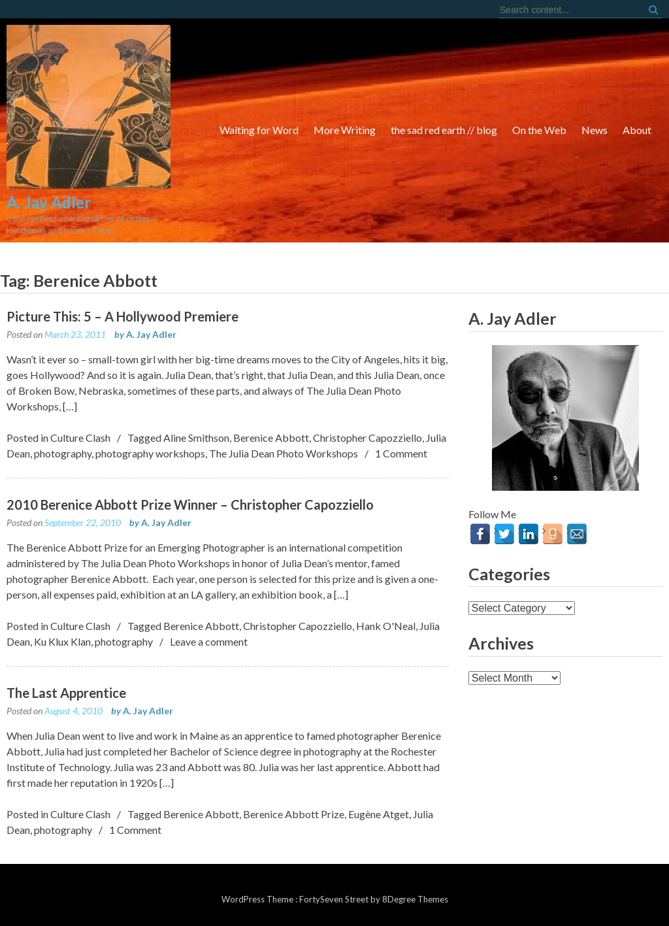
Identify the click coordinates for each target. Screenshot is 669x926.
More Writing (345, 130)
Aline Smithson (196, 437)
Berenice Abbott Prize (293, 814)
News (594, 130)
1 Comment (401, 453)
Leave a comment (209, 641)
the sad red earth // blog (444, 130)
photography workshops (150, 453)
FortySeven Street (334, 899)
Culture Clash (80, 437)
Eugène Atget (378, 814)
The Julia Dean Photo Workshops (283, 453)
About (637, 130)
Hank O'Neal (386, 626)
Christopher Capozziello (367, 437)
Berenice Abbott (271, 437)
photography (62, 453)
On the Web (539, 130)
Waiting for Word (259, 130)
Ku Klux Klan (62, 641)
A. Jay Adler (151, 334)
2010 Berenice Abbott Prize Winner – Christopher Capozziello (190, 504)
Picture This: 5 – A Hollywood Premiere (122, 316)
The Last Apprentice (66, 693)
